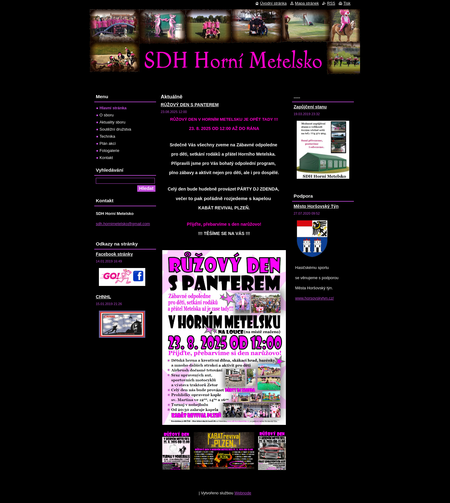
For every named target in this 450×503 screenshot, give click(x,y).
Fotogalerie (109, 150)
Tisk (346, 3)
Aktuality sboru (112, 122)
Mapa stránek (307, 3)
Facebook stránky (114, 254)
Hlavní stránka (113, 108)
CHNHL (103, 296)
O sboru (107, 115)
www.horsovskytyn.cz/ (314, 298)
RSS (331, 3)
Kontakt (106, 157)
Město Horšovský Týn (316, 206)
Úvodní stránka (273, 3)
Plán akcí (108, 143)
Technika (107, 136)
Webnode (242, 493)
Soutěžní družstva (115, 129)
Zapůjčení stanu (310, 106)
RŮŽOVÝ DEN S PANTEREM (190, 104)
